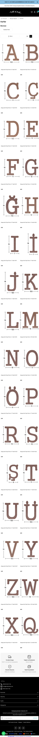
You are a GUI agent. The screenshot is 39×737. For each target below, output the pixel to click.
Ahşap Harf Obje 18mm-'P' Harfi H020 (28, 413)
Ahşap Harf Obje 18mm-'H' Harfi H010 (28, 222)
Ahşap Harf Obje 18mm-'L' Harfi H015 (9, 337)
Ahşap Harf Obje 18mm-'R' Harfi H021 (9, 451)
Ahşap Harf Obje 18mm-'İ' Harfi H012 (28, 260)
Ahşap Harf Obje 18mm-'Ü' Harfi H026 (28, 528)
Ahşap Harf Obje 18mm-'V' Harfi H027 (9, 566)
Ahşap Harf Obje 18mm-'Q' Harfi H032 (28, 642)
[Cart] (38, 12)
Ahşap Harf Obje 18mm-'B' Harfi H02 (28, 69)
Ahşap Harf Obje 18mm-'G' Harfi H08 (28, 184)
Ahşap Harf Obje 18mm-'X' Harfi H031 (9, 642)
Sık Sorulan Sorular (13, 722)
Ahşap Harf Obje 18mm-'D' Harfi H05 (9, 146)
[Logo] (15, 12)
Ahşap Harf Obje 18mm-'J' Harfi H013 (9, 298)
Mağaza (20, 722)
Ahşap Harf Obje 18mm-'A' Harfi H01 (9, 69)
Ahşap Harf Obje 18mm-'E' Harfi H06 (28, 146)
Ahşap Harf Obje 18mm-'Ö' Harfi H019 (9, 413)
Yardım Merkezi (27, 722)
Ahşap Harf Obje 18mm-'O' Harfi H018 (28, 375)
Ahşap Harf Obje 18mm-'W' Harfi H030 (28, 604)
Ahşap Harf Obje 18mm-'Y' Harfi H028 (28, 566)
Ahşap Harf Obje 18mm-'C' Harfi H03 (9, 107)
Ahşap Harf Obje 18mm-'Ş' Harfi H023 (9, 489)
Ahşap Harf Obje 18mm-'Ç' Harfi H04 (28, 107)
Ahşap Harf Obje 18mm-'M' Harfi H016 (28, 337)
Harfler (21, 18)
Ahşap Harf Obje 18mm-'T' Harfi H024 (28, 489)
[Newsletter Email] (19, 718)
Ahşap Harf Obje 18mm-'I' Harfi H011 (9, 260)
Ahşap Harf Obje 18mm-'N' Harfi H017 (9, 375)
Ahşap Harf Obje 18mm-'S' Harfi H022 (28, 451)
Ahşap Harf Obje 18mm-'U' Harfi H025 (9, 528)
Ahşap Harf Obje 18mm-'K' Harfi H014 (28, 298)
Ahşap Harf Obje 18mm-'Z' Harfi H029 (9, 604)
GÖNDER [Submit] (35, 718)
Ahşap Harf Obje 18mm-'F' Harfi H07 (9, 184)
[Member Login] (35, 12)
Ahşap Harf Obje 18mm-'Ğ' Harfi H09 (9, 222)
